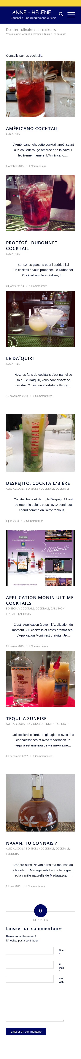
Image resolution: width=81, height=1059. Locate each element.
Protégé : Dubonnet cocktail (32, 245)
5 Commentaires (35, 886)
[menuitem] (59, 15)
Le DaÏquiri (20, 358)
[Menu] (69, 15)
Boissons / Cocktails (40, 488)
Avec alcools (15, 488)
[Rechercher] (59, 15)
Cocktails (13, 134)
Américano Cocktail (32, 128)
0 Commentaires (42, 396)
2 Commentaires (38, 646)
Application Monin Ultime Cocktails (40, 600)
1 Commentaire (38, 166)
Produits (12, 854)
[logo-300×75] (33, 15)
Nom (61, 952)
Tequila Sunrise (26, 718)
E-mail (61, 968)
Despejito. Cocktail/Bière (38, 483)
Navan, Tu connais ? (31, 843)
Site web (61, 980)
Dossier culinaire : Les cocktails (31, 29)
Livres (27, 614)
